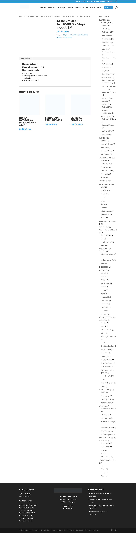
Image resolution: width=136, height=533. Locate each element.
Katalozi (78, 7)
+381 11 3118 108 (25, 494)
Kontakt (99, 7)
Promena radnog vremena (98, 512)
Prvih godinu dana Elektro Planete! (101, 506)
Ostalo (69, 7)
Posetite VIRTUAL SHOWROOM (100, 493)
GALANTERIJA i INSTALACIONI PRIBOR (37, 17)
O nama (92, 7)
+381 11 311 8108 (80, 1)
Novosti (85, 7)
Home (21, 17)
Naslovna (43, 7)
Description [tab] (25, 58)
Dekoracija (61, 7)
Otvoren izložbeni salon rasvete (100, 500)
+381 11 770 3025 (92, 1)
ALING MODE (68, 37)
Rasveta (51, 7)
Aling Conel (56, 17)
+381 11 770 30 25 (25, 497)
